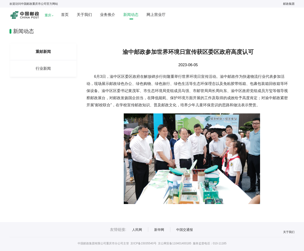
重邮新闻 (43, 52)
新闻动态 (130, 15)
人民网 (137, 230)
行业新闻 (43, 68)
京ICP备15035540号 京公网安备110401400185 (160, 243)
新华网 (159, 230)
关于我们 (84, 15)
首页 (65, 15)
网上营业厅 (156, 15)
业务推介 (107, 15)
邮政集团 (288, 3)
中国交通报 (184, 230)
